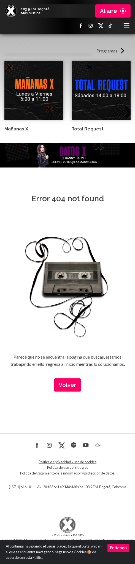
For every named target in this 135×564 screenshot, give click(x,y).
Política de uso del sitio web (67, 467)
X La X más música (100, 25)
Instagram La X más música (90, 25)
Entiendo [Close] (118, 548)
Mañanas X (16, 129)
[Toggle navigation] (126, 25)
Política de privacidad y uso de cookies (67, 462)
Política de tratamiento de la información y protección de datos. (67, 473)
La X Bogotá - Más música (11, 11)
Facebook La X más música (80, 25)
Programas (106, 50)
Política (38, 557)
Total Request (88, 129)
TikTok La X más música (110, 25)
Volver (67, 385)
